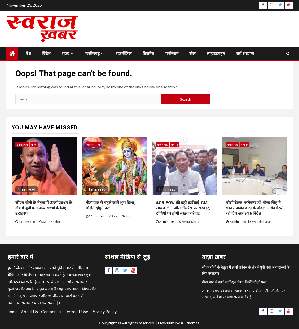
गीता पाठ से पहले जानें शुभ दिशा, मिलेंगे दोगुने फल (110, 205)
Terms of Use (76, 311)
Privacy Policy (104, 311)
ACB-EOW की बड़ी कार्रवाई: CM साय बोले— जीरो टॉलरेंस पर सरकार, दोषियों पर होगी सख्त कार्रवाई (183, 208)
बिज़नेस (148, 53)
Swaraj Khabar (50, 222)
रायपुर (174, 144)
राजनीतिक (123, 53)
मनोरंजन (171, 53)
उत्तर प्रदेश (22, 144)
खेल (192, 53)
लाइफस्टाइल (216, 53)
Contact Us (51, 311)
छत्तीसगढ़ (92, 53)
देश (28, 53)
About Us (29, 311)
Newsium (166, 322)
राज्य (65, 53)
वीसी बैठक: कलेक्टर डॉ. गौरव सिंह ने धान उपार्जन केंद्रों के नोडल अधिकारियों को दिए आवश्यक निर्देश (254, 208)
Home (11, 311)
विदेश (46, 53)
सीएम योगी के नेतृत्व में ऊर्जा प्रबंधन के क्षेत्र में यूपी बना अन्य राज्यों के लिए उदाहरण (43, 208)
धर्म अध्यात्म (245, 53)
